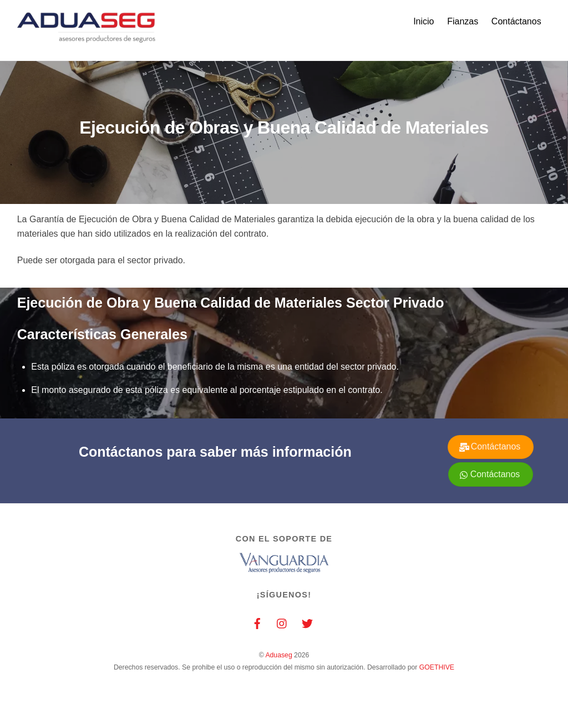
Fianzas (462, 21)
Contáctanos (516, 21)
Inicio (423, 21)
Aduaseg (278, 655)
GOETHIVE (436, 667)
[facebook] (257, 622)
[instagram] (282, 622)
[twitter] (307, 622)
